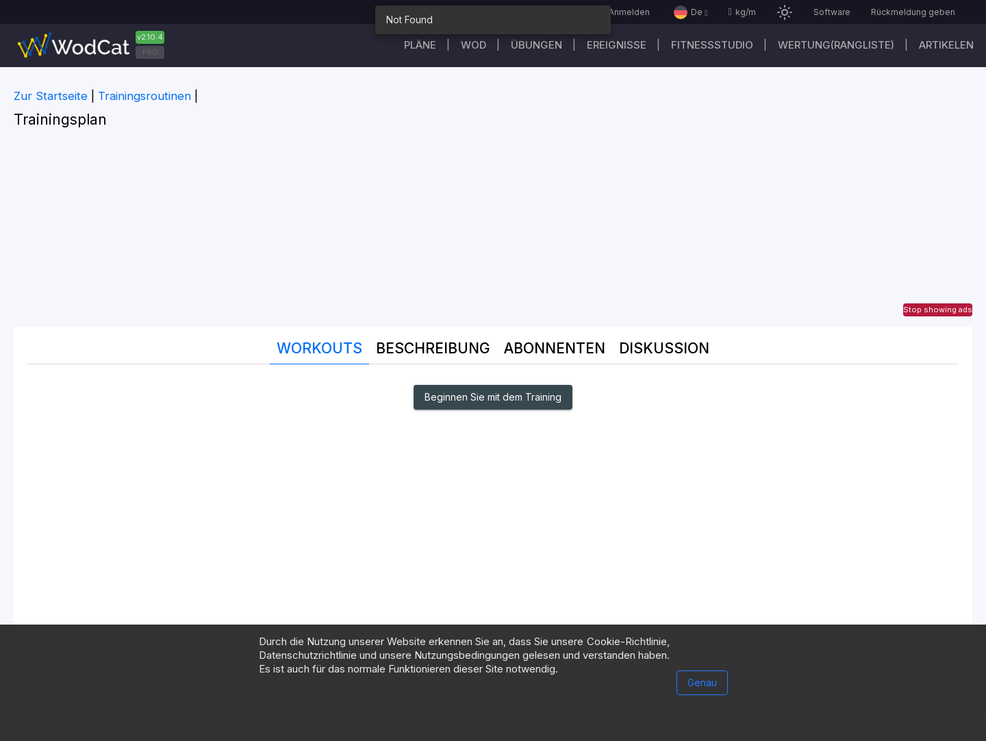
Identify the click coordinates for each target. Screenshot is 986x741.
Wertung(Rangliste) (836, 44)
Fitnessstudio (712, 44)
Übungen (536, 44)
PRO (150, 52)
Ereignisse (616, 44)
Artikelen (946, 44)
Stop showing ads (937, 309)
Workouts (319, 348)
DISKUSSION (664, 348)
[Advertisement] (493, 231)
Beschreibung (433, 348)
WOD (473, 44)
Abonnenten (554, 348)
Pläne (420, 44)
